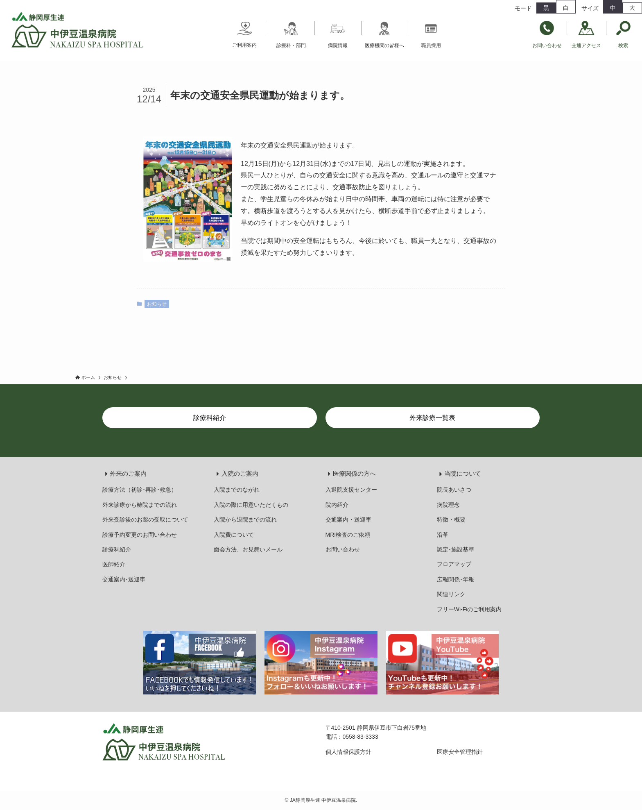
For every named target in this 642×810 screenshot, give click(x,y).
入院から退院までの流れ (245, 519)
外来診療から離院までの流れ (139, 504)
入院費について (234, 534)
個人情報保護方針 (348, 752)
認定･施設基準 (455, 549)
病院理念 (448, 504)
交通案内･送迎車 (123, 579)
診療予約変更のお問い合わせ (139, 534)
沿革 (442, 534)
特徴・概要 (451, 519)
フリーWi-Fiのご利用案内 (469, 609)
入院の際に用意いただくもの (251, 504)
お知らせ (157, 304)
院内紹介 (337, 504)
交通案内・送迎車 (348, 519)
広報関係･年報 (455, 579)
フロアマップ (454, 564)
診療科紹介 (116, 549)
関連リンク (451, 594)
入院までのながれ (237, 489)
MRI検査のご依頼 (348, 534)
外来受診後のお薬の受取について (145, 519)
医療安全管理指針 (460, 752)
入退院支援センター (351, 489)
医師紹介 (113, 564)
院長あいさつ (454, 489)
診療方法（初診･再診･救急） (139, 489)
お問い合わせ (343, 549)
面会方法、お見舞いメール (248, 549)
